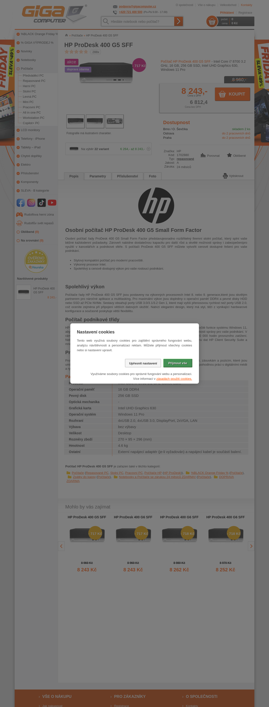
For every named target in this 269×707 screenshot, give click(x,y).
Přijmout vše (177, 363)
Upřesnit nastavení (143, 363)
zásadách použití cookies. (174, 379)
